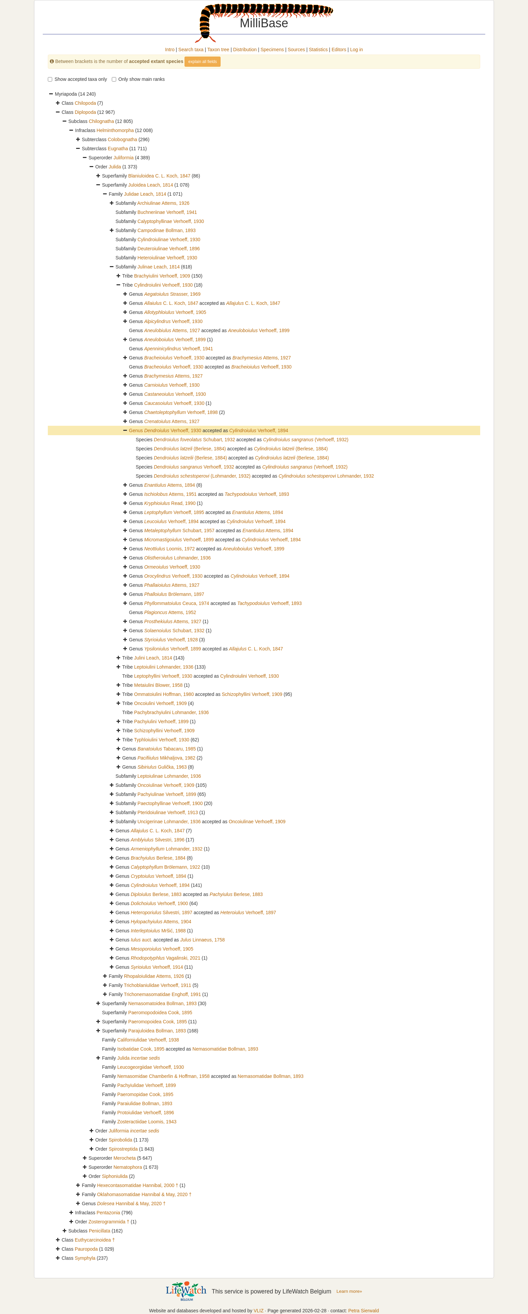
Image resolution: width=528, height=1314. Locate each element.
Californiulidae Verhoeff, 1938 (148, 1040)
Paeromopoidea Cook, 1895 (157, 1021)
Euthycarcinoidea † (95, 1240)
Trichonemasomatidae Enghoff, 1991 (162, 994)
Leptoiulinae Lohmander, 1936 (169, 776)
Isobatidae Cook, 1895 (140, 1049)
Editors (339, 49)
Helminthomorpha (115, 130)
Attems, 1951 (170, 494)
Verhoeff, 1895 (174, 512)
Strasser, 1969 (172, 294)
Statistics (318, 49)
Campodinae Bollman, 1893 (166, 230)
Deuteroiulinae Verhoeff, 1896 (168, 248)
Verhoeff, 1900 (159, 903)
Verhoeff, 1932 (194, 467)
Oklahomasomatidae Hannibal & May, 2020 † (144, 1194)
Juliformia (123, 157)
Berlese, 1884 (158, 858)
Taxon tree (218, 49)
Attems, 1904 (161, 921)
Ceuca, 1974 (176, 603)
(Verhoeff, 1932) (305, 439)
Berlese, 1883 (156, 894)
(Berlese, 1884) (190, 448)
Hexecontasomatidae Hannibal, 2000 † (137, 1185)
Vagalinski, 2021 (165, 958)
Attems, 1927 (172, 330)
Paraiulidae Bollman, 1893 (144, 1103)
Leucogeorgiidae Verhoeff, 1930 (150, 1067)
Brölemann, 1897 (174, 594)
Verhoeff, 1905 (175, 312)
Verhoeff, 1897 (248, 912)
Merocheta (124, 1158)
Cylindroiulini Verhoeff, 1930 (163, 285)
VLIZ (259, 1310)
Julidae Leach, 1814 (145, 194)
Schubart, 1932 (194, 439)
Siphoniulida (115, 1176)
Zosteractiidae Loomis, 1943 (146, 1121)
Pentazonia (108, 1212)
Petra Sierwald (363, 1310)
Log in (356, 49)
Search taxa (191, 49)
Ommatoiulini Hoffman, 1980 (164, 694)
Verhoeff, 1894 (258, 430)
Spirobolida (120, 1140)
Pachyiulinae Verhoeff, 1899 (166, 794)
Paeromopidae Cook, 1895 (145, 1094)
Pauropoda (86, 1249)
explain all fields (202, 61)
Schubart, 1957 (179, 530)
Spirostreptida (123, 1149)
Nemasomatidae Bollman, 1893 (225, 1049)
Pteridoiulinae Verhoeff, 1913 (167, 812)
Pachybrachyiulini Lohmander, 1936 (171, 712)
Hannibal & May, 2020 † (131, 1203)
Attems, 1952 (170, 612)
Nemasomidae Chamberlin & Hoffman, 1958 (163, 1076)
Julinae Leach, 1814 (158, 266)
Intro (169, 49)
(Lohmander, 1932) (202, 476)
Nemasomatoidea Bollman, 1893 (162, 1003)
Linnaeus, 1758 (202, 939)
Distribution (245, 49)
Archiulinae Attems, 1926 (163, 203)
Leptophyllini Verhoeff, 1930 (163, 676)
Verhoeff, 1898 (181, 412)
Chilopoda (85, 103)
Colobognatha (122, 139)
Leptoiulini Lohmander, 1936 (163, 667)
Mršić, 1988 (158, 930)
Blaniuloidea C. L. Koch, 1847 (159, 176)
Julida (115, 166)
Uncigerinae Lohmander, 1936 (169, 821)
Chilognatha (101, 121)
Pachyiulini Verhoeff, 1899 (161, 721)
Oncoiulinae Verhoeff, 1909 (165, 785)
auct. (141, 939)
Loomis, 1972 (169, 548)
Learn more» (349, 1291)
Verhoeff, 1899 (259, 330)
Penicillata (99, 1230)
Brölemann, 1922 (165, 867)
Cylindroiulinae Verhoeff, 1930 (168, 239)
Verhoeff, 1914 (157, 967)
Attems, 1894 (169, 485)
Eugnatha (118, 148)
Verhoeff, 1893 (257, 494)
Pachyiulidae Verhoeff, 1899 (146, 1085)
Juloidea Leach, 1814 (150, 185)
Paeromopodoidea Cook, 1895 (160, 1012)
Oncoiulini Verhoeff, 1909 (160, 703)
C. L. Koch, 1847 (171, 303)
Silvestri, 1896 (158, 839)
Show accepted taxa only (77, 79)
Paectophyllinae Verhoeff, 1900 (170, 803)
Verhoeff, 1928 (171, 639)
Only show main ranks (138, 79)
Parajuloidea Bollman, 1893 (157, 1030)
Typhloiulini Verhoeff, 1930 (161, 739)
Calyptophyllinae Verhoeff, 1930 (170, 221)
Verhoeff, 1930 (173, 321)
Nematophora (127, 1167)
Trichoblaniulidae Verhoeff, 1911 (157, 985)
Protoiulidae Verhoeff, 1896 (145, 1112)
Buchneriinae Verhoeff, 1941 (167, 212)
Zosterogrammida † (109, 1221)
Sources (296, 49)
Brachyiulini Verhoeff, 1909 (162, 276)
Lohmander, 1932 (326, 476)
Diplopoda (85, 112)
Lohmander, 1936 (177, 557)
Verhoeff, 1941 (178, 348)
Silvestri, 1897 (161, 912)
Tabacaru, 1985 (166, 748)
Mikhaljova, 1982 (166, 758)
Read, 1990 (170, 503)
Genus (136, 430)
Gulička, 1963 (162, 767)
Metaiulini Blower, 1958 (158, 685)
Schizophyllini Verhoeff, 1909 (252, 694)
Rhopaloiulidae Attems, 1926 (154, 976)
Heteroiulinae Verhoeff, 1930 (167, 257)
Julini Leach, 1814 (153, 658)
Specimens (272, 49)
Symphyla (85, 1258)
